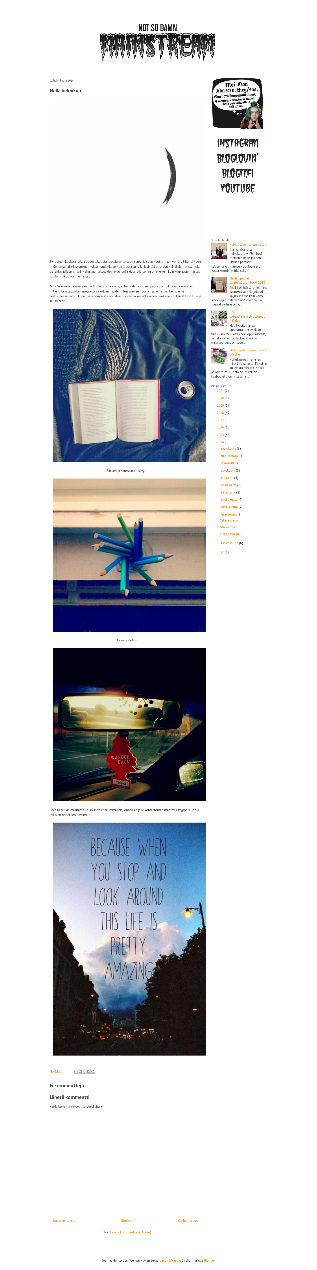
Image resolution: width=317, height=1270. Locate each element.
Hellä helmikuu (230, 534)
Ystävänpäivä (229, 520)
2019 (221, 406)
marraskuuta (230, 456)
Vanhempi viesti (189, 1221)
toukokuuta (229, 500)
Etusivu (126, 1221)
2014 (221, 442)
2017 (221, 420)
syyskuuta (228, 471)
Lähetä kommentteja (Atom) (130, 1232)
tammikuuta (230, 543)
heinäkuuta (229, 485)
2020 (221, 398)
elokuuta (227, 478)
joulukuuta (229, 449)
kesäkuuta (228, 492)
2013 (221, 552)
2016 (221, 427)
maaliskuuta (230, 507)
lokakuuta (228, 463)
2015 (221, 435)
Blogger (209, 1261)
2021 (221, 391)
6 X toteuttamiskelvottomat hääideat (247, 317)
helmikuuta (229, 514)
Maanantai (227, 527)
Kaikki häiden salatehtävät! (248, 245)
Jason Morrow (170, 1261)
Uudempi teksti (64, 1221)
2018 (221, 413)
